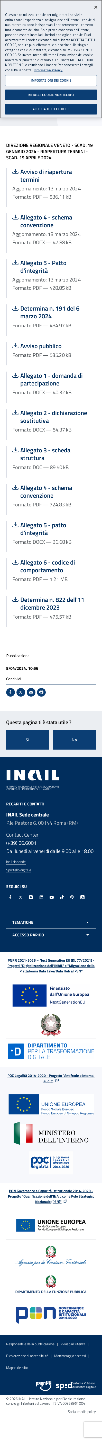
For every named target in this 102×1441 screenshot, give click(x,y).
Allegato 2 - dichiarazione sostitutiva (51, 416)
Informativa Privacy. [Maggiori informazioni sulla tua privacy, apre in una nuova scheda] (48, 68)
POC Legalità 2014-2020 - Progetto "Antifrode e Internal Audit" (51, 1078)
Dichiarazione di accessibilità (27, 1355)
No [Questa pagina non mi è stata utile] (74, 740)
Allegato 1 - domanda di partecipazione (51, 379)
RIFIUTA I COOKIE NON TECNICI (51, 93)
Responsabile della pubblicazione (30, 1344)
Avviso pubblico (51, 346)
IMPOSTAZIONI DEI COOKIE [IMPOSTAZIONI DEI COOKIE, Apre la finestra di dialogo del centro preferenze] (51, 79)
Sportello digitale (18, 870)
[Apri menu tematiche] (51, 922)
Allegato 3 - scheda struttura (51, 454)
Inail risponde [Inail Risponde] (16, 861)
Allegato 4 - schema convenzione (51, 221)
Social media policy (82, 1411)
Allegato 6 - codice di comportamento (51, 566)
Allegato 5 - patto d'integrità (51, 529)
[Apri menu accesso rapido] (51, 935)
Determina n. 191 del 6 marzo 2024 (51, 312)
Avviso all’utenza (72, 1344)
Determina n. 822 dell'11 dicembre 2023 (51, 603)
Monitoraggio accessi (70, 1355)
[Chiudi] (95, 6)
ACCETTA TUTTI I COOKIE (51, 107)
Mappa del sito (17, 1367)
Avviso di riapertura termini (51, 175)
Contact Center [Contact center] (22, 835)
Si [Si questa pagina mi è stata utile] (28, 740)
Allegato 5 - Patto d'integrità (51, 266)
